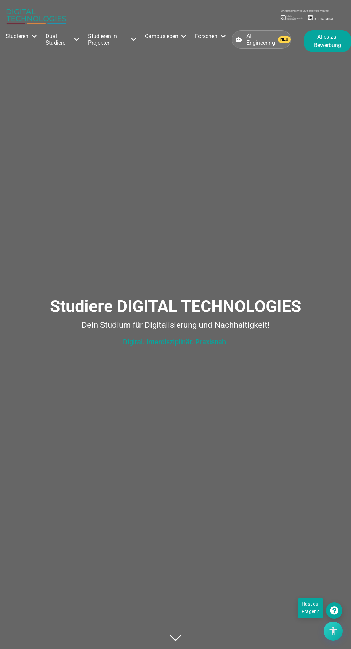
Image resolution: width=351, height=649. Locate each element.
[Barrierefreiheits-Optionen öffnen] (333, 631)
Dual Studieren (57, 39)
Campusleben (161, 36)
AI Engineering (263, 39)
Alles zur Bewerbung (327, 41)
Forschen (206, 36)
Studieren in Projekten (102, 39)
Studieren (16, 36)
